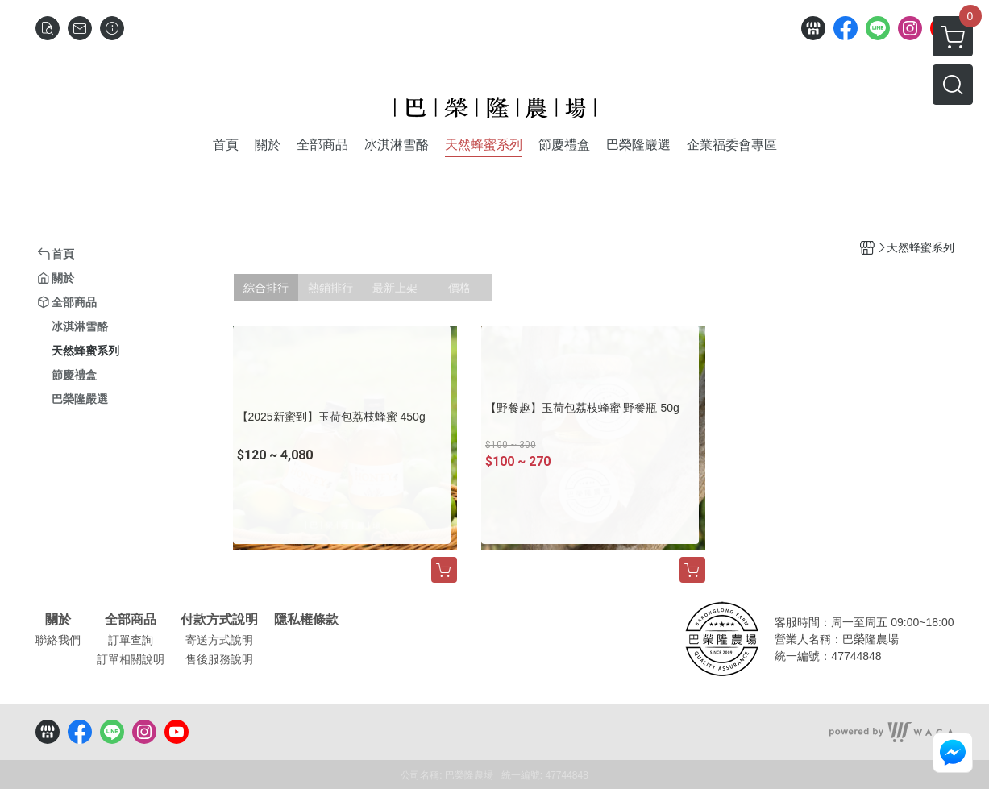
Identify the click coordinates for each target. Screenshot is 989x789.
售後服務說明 (219, 659)
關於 (58, 619)
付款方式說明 (219, 619)
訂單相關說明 (130, 659)
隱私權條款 (306, 619)
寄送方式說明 (219, 640)
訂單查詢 (130, 640)
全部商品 (130, 619)
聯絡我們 (58, 640)
